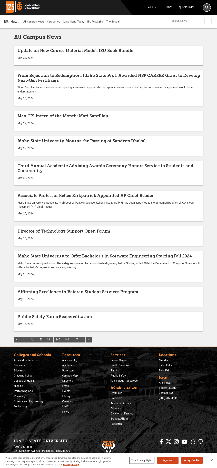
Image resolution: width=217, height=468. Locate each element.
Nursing (18, 386)
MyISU (66, 406)
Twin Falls (165, 370)
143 (40, 339)
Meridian (164, 360)
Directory (67, 380)
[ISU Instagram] (176, 442)
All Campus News (33, 21)
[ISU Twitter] (168, 442)
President (116, 398)
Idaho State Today (73, 21)
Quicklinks (186, 7)
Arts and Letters (23, 360)
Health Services (120, 365)
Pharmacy (20, 396)
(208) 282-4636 (168, 398)
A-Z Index (68, 365)
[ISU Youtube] (184, 442)
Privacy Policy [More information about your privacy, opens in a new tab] (71, 464)
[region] (108, 460)
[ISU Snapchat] (193, 442)
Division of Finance (122, 413)
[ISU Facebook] (161, 442)
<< (17, 339)
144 (49, 339)
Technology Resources (124, 380)
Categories (53, 21)
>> (89, 339)
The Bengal (113, 21)
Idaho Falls (165, 365)
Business (19, 365)
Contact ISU (166, 392)
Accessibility (70, 360)
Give (169, 7)
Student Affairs (120, 418)
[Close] (211, 460)
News (65, 411)
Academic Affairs (121, 403)
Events (66, 391)
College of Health (24, 380)
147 (75, 339)
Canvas (66, 401)
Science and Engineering (28, 401)
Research (116, 423)
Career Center (119, 360)
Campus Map (70, 375)
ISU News (11, 21)
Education (19, 370)
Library (66, 396)
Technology (20, 406)
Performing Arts (23, 391)
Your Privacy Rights (142, 460)
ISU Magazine (95, 21)
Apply (152, 7)
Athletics (116, 408)
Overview (116, 392)
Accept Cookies (192, 460)
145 (58, 339)
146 (66, 339)
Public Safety (118, 375)
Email (65, 386)
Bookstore (68, 370)
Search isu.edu (167, 387)
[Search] (207, 7)
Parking (115, 370)
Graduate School (23, 375)
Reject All (168, 460)
